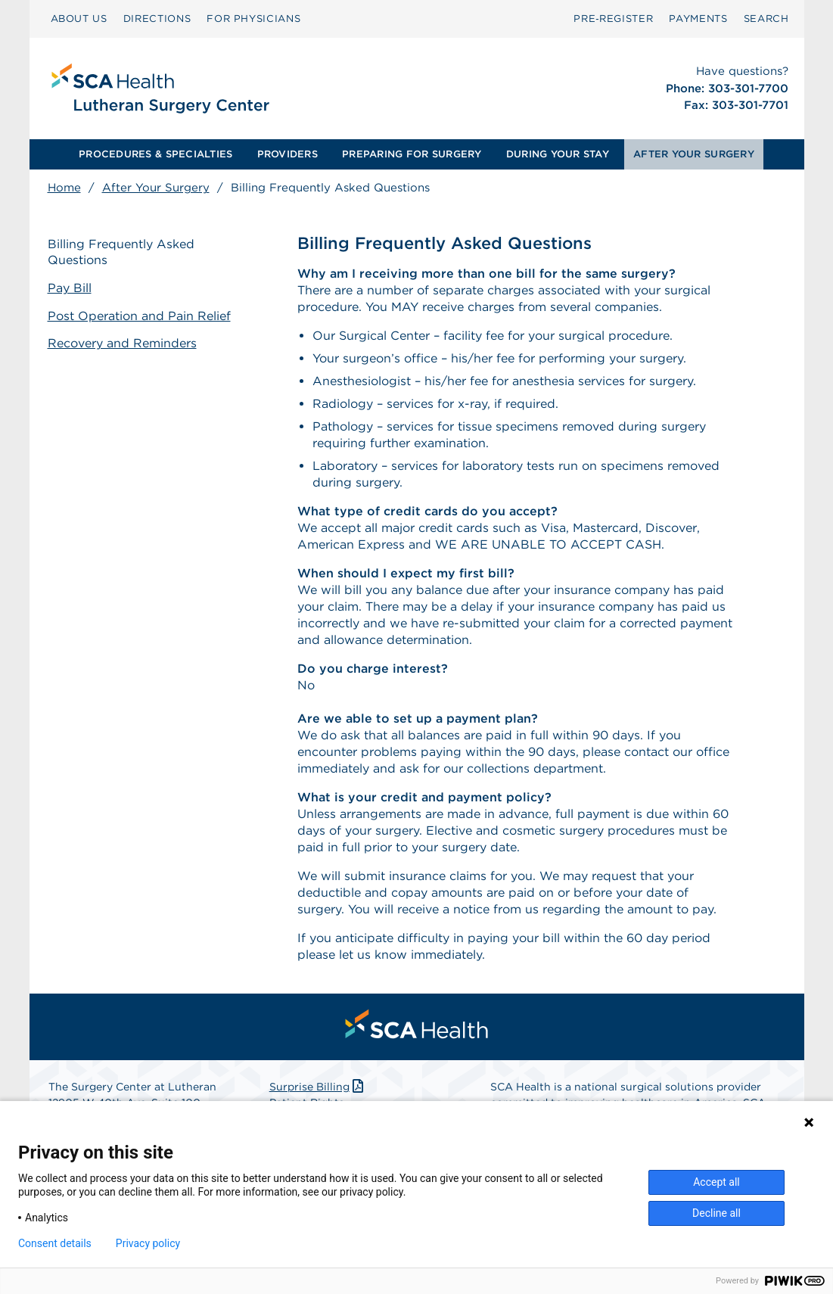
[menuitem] (79, 19)
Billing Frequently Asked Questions (121, 252)
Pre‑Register (613, 18)
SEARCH (766, 18)
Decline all (716, 1213)
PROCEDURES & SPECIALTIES (155, 154)
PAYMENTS (698, 18)
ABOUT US (79, 18)
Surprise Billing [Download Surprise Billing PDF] (318, 1087)
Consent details (55, 1243)
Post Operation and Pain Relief (139, 316)
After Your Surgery (156, 187)
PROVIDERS (287, 154)
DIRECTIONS (157, 18)
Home (64, 187)
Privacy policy (148, 1243)
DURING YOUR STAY (557, 154)
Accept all (716, 1182)
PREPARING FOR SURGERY (411, 154)
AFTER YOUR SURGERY (693, 154)
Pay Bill (70, 288)
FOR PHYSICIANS (253, 18)
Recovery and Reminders (122, 343)
